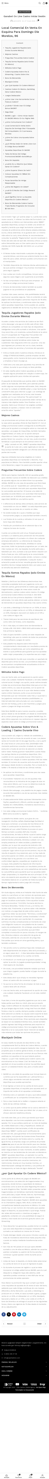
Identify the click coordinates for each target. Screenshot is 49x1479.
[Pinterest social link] (14, 1314)
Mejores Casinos (11, 54)
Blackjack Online (11, 82)
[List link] (24, 1354)
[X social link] (9, 1314)
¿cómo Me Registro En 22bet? (17, 187)
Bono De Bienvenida (13, 78)
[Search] (40, 3)
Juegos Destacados (12, 95)
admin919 (17, 21)
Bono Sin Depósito (12, 160)
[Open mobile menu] (5, 3)
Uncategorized (24, 12)
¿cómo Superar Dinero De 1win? (18, 170)
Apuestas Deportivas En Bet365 (17, 150)
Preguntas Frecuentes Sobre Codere (19, 58)
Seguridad (9, 112)
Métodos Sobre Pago (13, 68)
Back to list (24, 1324)
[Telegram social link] (24, 1314)
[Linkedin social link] (19, 1314)
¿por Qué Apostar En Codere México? (20, 85)
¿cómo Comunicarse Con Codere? (18, 122)
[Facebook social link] (4, 1314)
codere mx (6, 1144)
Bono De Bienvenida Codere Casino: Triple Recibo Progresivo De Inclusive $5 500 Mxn (20, 206)
